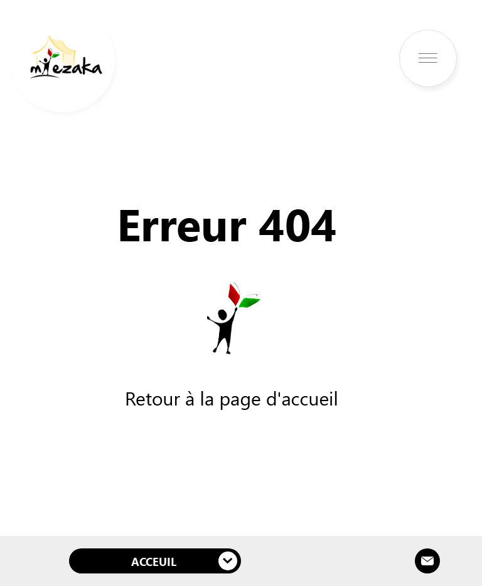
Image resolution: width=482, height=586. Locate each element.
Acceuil (184, 561)
